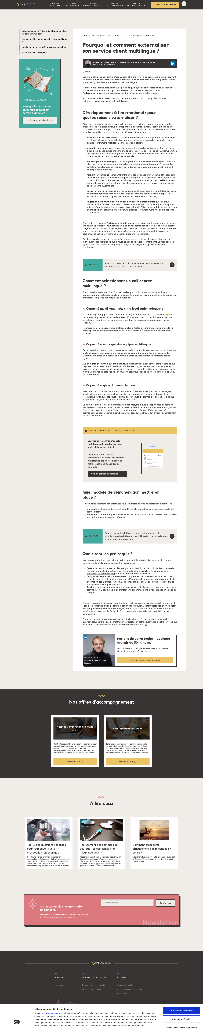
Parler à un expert (166, 5)
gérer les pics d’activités (123, 404)
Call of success (91, 35)
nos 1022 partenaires (52, 993)
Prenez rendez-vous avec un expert (145, 660)
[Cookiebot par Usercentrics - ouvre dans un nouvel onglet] (16, 1023)
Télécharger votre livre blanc (40, 120)
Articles (121, 35)
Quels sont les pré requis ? (34, 52)
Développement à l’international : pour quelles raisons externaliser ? (44, 32)
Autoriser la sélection (181, 999)
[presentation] (121, 914)
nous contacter (150, 619)
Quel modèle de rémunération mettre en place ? (45, 47)
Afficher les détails (142, 1023)
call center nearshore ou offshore (147, 225)
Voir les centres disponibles (104, 473)
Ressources (108, 35)
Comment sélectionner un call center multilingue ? (45, 40)
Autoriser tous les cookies (181, 990)
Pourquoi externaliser (142, 35)
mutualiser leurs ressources (100, 573)
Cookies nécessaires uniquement (181, 1007)
